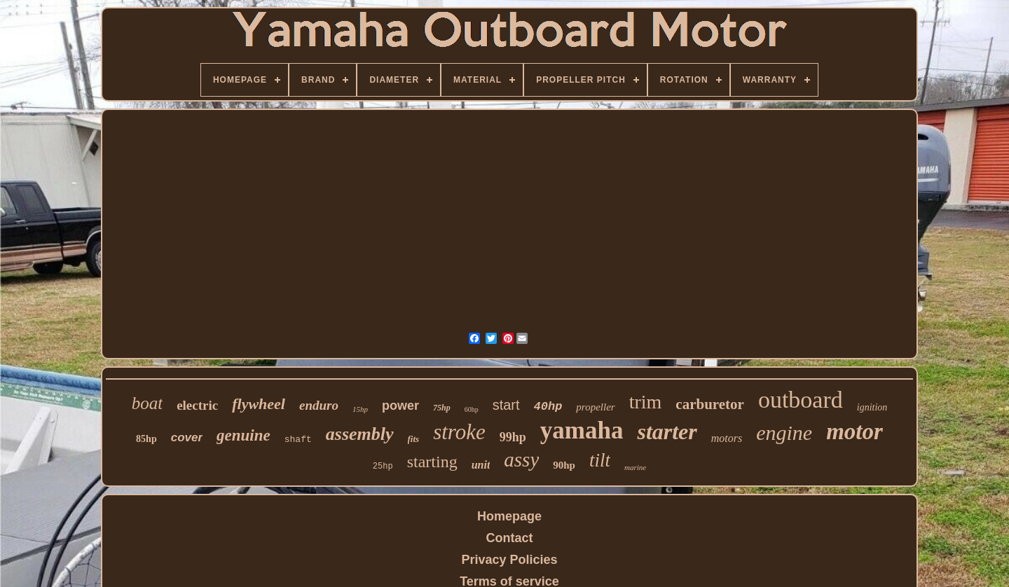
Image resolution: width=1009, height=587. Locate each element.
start (506, 405)
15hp (360, 409)
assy (521, 459)
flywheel (258, 404)
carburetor (709, 404)
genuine (243, 435)
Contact (509, 538)
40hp (548, 406)
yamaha (582, 430)
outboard (800, 400)
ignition (872, 407)
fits (414, 439)
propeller (595, 407)
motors (726, 438)
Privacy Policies (509, 560)
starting (432, 462)
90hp (564, 465)
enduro (318, 405)
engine (784, 432)
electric (197, 405)
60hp (472, 409)
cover (187, 437)
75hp (442, 408)
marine (635, 467)
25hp (383, 466)
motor (854, 431)
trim (645, 402)
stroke (459, 432)
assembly (360, 434)
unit (481, 465)
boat (147, 403)
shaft (298, 439)
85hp (146, 439)
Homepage (509, 516)
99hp (513, 437)
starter (666, 431)
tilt (599, 460)
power (400, 406)
